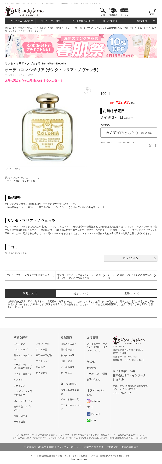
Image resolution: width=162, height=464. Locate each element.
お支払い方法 (67, 355)
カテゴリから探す (20, 20)
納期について (30, 293)
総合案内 (142, 20)
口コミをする (130, 258)
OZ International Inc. (82, 459)
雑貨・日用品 (20, 416)
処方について (81, 293)
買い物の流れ (67, 349)
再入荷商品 (41, 373)
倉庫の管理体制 (129, 447)
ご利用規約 (112, 447)
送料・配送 (66, 361)
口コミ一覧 (41, 349)
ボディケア (19, 385)
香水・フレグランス (133, 28)
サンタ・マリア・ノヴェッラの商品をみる (28, 275)
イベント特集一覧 (70, 399)
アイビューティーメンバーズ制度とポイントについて (97, 347)
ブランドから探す (50, 20)
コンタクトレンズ (23, 401)
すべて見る (66, 373)
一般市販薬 (19, 421)
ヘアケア (18, 380)
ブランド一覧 (43, 344)
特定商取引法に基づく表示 (39, 447)
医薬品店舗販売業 (93, 447)
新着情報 (91, 368)
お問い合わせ (93, 379)
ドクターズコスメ (23, 374)
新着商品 (113, 15)
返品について (131, 293)
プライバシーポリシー (69, 447)
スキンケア (19, 344)
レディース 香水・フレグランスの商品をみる (130, 276)
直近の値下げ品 (44, 355)
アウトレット (43, 361)
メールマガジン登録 (97, 373)
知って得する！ (111, 20)
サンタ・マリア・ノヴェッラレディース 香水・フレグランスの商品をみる (79, 276)
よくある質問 (67, 367)
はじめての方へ (69, 344)
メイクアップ (20, 349)
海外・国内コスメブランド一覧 (63, 28)
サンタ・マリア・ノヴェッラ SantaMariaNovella (35, 63)
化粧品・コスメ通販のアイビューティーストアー (26, 28)
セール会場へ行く (81, 20)
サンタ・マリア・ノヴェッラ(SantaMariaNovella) (100, 28)
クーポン (124, 15)
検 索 (103, 15)
